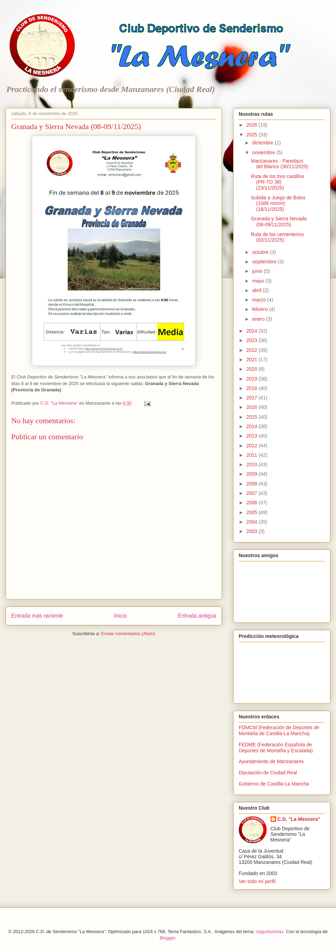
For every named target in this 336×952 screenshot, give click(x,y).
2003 (252, 531)
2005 (252, 512)
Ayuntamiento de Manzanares (271, 761)
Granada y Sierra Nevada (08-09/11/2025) (279, 221)
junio (258, 271)
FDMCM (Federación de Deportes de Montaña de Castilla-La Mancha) (279, 730)
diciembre (263, 142)
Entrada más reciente (37, 616)
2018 (252, 388)
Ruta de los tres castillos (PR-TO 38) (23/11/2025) (277, 182)
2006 (252, 502)
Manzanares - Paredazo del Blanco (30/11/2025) (279, 164)
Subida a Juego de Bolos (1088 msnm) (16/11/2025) (278, 203)
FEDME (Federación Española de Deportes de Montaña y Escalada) (276, 747)
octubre (261, 252)
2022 (252, 350)
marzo (259, 300)
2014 (252, 426)
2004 (252, 522)
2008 (252, 483)
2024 (252, 331)
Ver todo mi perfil (257, 881)
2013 (252, 436)
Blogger (167, 937)
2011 (252, 455)
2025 (252, 134)
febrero (260, 309)
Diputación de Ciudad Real (268, 772)
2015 (252, 417)
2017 (252, 397)
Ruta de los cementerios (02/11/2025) (277, 237)
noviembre (264, 152)
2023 (252, 340)
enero (259, 319)
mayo (258, 281)
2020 (252, 369)
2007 (252, 493)
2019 (252, 379)
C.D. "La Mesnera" (299, 819)
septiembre (265, 261)
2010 (252, 464)
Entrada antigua (197, 616)
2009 (252, 474)
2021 (252, 359)
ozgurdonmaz (270, 931)
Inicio (120, 616)
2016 (252, 407)
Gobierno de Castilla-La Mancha (274, 784)
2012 (252, 445)
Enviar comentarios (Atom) (128, 633)
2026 (252, 125)
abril (257, 290)
